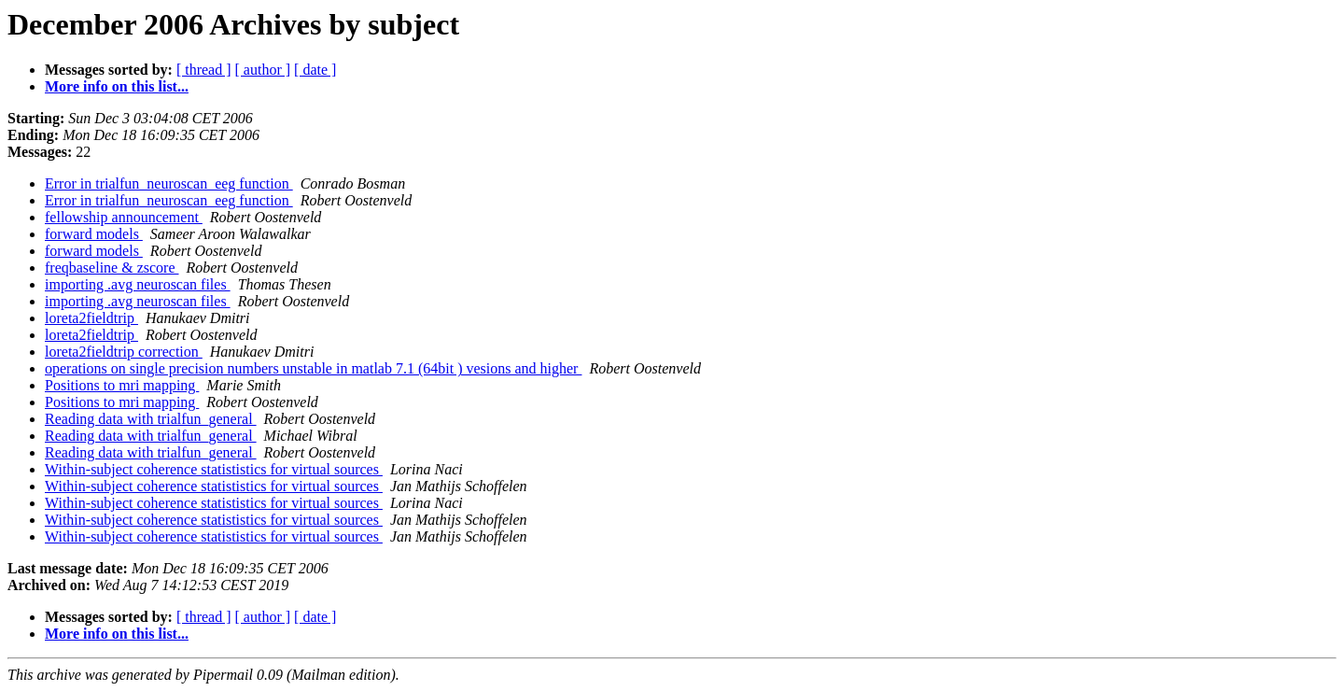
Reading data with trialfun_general (151, 419)
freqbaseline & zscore (111, 267)
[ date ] (315, 70)
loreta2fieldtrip (91, 318)
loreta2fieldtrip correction (124, 352)
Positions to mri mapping (122, 385)
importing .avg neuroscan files (138, 284)
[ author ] (263, 70)
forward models (94, 234)
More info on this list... (117, 86)
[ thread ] (203, 70)
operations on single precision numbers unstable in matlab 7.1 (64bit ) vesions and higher (313, 368)
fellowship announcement (124, 217)
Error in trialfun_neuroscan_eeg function (169, 183)
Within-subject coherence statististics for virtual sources (214, 469)
